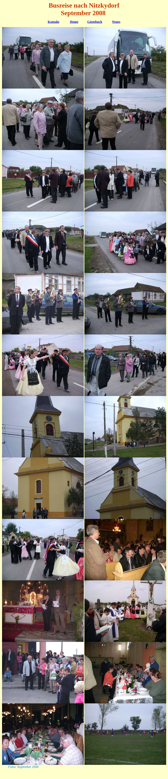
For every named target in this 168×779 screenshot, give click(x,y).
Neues (116, 22)
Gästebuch (94, 22)
